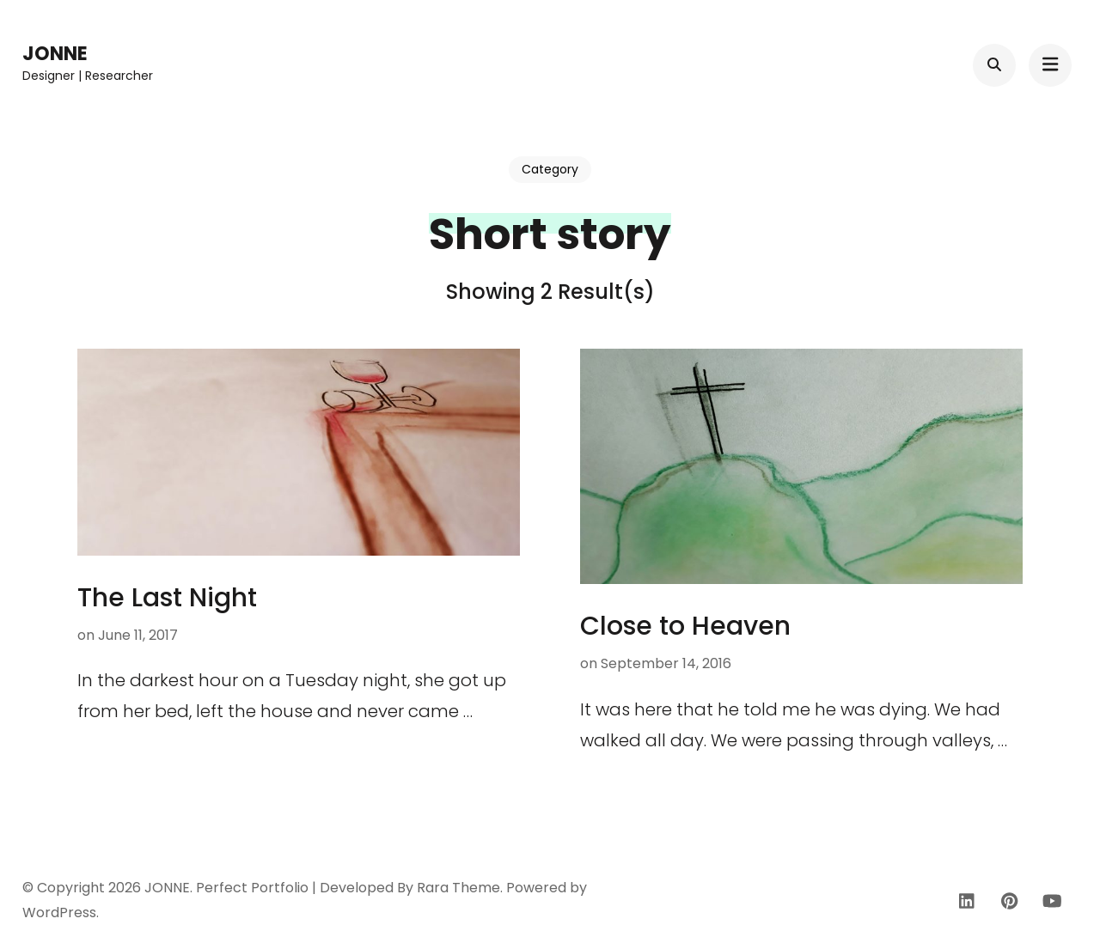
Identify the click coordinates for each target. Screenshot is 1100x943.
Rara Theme (458, 887)
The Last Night (167, 598)
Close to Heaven (685, 626)
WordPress (59, 912)
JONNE (55, 53)
